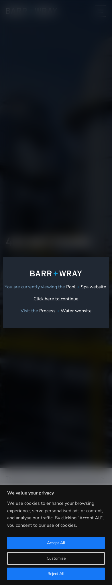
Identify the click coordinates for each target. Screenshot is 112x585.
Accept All (56, 543)
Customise (56, 558)
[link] (65, 311)
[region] (56, 535)
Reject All (56, 573)
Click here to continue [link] (56, 299)
